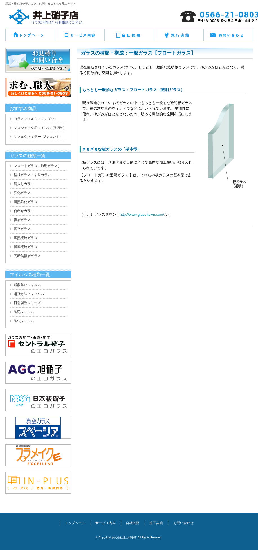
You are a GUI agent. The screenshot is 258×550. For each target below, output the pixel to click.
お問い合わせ (228, 37)
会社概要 (129, 37)
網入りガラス (24, 184)
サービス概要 (79, 37)
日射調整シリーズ (27, 303)
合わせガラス (24, 211)
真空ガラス (22, 229)
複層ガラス (22, 220)
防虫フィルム (24, 321)
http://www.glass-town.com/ (142, 214)
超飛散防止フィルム (29, 294)
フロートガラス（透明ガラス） (37, 166)
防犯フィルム (24, 312)
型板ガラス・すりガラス (32, 175)
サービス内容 (105, 523)
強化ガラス (22, 193)
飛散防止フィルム (27, 285)
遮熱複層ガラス (25, 238)
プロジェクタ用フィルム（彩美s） (40, 128)
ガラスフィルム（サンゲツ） (36, 119)
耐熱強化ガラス (25, 202)
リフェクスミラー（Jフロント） (38, 137)
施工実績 (156, 523)
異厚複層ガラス (25, 247)
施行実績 (178, 37)
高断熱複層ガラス (27, 256)
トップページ (30, 37)
